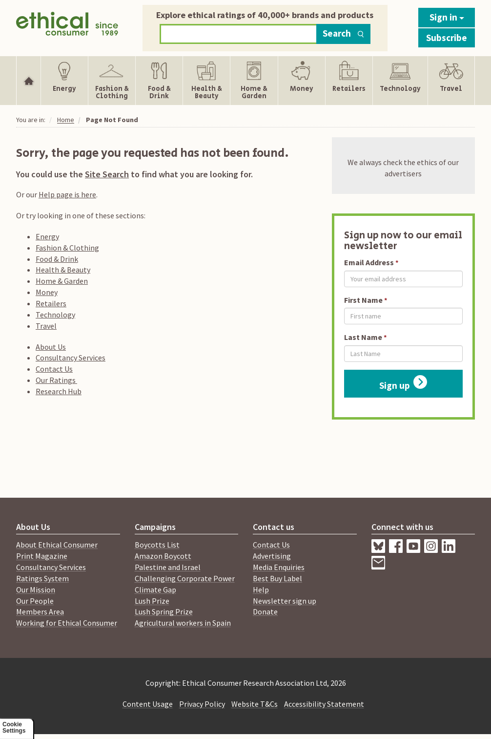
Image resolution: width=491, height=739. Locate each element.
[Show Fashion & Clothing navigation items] (111, 80)
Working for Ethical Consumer (66, 623)
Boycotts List (157, 544)
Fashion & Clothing (67, 248)
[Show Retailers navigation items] (349, 80)
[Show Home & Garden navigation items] (253, 80)
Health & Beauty (63, 269)
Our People (35, 601)
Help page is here (67, 194)
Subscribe (446, 37)
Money (47, 292)
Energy (47, 236)
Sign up (403, 383)
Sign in (447, 17)
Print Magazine (41, 556)
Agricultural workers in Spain (183, 623)
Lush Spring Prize (164, 611)
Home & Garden (62, 281)
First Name (363, 300)
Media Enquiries (279, 567)
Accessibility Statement (324, 704)
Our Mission (35, 589)
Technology (55, 314)
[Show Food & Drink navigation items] (159, 80)
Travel (46, 326)
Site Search (107, 174)
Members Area (40, 611)
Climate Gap (155, 589)
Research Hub (59, 391)
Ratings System (42, 578)
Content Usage (148, 704)
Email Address (369, 262)
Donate (265, 611)
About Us (51, 347)
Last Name (363, 337)
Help (261, 589)
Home (65, 119)
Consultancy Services (70, 357)
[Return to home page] (67, 25)
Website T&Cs (254, 704)
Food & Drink (57, 259)
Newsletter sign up (284, 601)
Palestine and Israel (168, 567)
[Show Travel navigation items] (451, 80)
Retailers (51, 303)
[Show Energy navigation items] (64, 80)
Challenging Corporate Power (185, 578)
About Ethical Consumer (57, 544)
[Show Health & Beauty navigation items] (206, 80)
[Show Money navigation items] (301, 80)
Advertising (272, 556)
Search (343, 33)
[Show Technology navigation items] (400, 80)
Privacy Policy (202, 704)
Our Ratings (56, 380)
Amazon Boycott (163, 556)
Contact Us (54, 369)
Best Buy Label (277, 578)
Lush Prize (152, 601)
